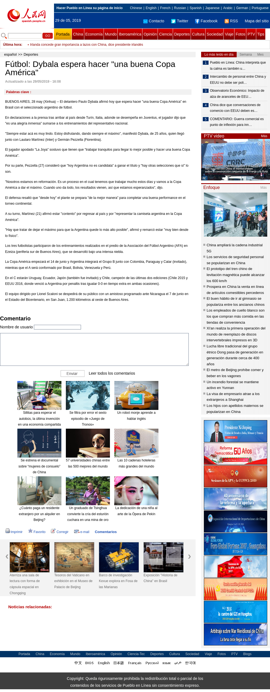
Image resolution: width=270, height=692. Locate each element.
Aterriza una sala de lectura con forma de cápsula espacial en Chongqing (25, 584)
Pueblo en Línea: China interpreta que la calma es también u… (238, 66)
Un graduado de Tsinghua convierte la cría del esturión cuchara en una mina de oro (88, 514)
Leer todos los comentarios (112, 373)
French (165, 8)
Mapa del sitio (257, 21)
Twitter (179, 21)
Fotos (240, 34)
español (10, 54)
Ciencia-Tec (136, 654)
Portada (62, 34)
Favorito (36, 532)
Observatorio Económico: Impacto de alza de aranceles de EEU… (237, 94)
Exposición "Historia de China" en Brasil (160, 578)
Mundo (111, 34)
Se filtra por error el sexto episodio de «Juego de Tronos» (88, 418)
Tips (260, 34)
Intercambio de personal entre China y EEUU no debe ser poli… (238, 80)
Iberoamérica (130, 34)
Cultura (198, 34)
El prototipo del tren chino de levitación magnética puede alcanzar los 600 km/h (235, 275)
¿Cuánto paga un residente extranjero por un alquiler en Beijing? (39, 514)
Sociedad (215, 34)
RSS (231, 21)
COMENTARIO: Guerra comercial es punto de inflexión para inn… (237, 122)
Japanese (212, 8)
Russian (180, 8)
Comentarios (106, 532)
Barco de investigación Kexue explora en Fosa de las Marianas (118, 581)
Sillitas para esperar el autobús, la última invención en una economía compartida (39, 418)
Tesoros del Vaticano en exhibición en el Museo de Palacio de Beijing (73, 581)
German (242, 8)
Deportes (182, 34)
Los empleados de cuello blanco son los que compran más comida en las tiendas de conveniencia (235, 316)
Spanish (195, 8)
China (78, 34)
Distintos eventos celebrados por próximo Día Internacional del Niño (80, 45)
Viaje (229, 34)
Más (264, 136)
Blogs (247, 654)
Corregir (59, 532)
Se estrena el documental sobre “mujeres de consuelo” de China (39, 466)
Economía (94, 34)
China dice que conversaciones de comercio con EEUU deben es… (235, 108)
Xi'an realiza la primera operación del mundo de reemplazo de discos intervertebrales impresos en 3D (236, 334)
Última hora (12, 45)
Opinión (150, 34)
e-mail (82, 532)
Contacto (153, 21)
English (151, 8)
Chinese (136, 8)
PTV (251, 34)
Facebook (206, 21)
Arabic (228, 8)
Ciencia (165, 34)
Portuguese (260, 8)
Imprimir (14, 532)
